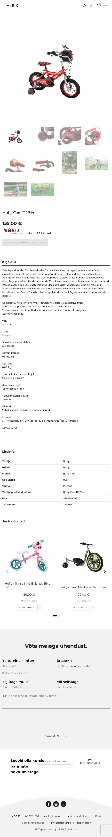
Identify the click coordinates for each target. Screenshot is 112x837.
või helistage (68, 682)
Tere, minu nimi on (18, 661)
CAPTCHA (8, 716)
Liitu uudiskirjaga (89, 762)
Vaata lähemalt (27, 608)
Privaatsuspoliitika (61, 822)
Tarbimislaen (84, 822)
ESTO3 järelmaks (68, 829)
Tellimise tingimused (32, 822)
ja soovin (64, 661)
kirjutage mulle (15, 682)
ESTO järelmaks (43, 829)
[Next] (104, 571)
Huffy (66, 467)
